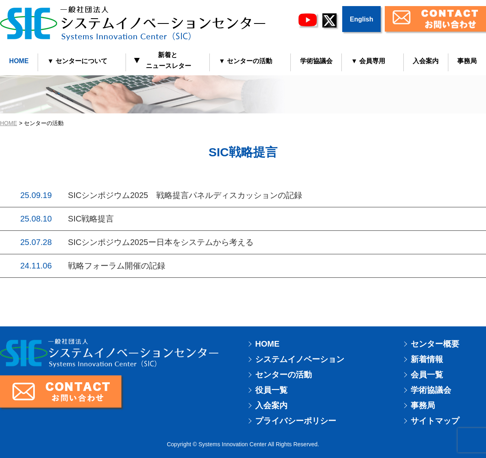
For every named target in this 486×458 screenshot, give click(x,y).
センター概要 (435, 343)
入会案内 (426, 61)
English (361, 19)
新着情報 (427, 359)
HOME (19, 61)
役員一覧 (271, 390)
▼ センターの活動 (245, 61)
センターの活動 (283, 374)
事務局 (423, 405)
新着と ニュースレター (163, 60)
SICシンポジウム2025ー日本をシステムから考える (161, 242)
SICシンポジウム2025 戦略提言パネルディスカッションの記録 (185, 195)
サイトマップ (435, 420)
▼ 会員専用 (368, 61)
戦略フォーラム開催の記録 (116, 265)
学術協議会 (316, 61)
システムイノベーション (299, 359)
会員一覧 (427, 374)
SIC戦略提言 (91, 218)
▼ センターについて (77, 61)
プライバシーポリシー (295, 420)
